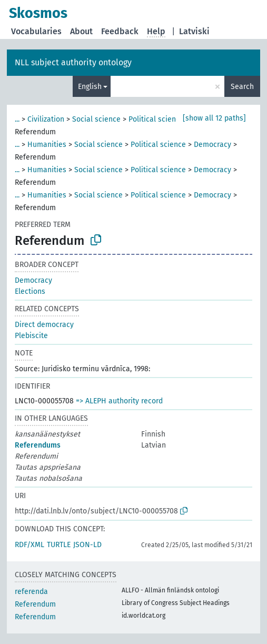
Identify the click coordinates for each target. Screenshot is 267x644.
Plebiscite (31, 335)
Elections (30, 291)
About (81, 31)
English (90, 86)
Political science (156, 119)
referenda (31, 591)
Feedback (120, 31)
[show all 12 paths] (214, 118)
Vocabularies (36, 31)
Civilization (45, 119)
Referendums (38, 445)
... (17, 119)
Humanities (46, 144)
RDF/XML (29, 544)
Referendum (35, 604)
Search (242, 86)
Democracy (212, 144)
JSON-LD (87, 544)
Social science (96, 119)
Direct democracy (44, 324)
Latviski (194, 31)
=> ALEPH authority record (119, 401)
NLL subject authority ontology (73, 62)
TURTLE (59, 544)
